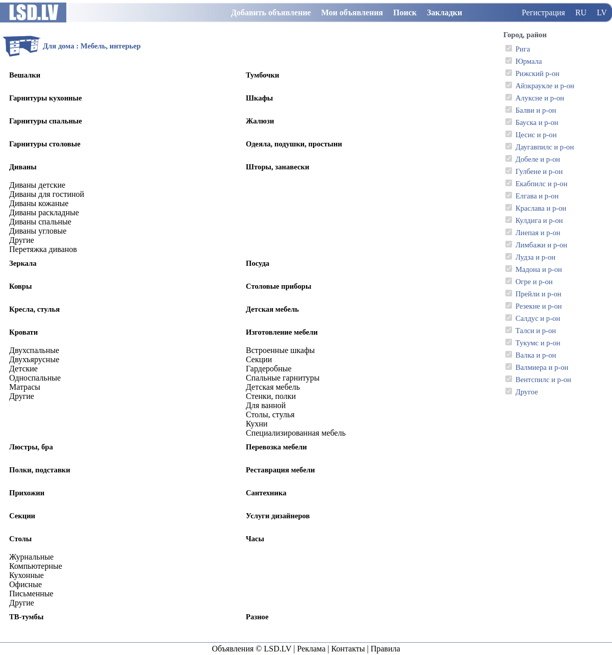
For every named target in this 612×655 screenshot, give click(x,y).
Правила (385, 648)
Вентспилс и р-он (543, 379)
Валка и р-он (536, 355)
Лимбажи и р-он (542, 245)
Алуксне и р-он (540, 98)
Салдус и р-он (538, 318)
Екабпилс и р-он (542, 184)
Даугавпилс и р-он (545, 147)
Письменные (31, 593)
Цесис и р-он (536, 135)
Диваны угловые (37, 230)
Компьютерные (35, 566)
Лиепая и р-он (538, 233)
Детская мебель (273, 387)
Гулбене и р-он (539, 171)
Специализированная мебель (296, 433)
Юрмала (529, 61)
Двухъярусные (34, 359)
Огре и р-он (534, 282)
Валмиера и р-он (542, 367)
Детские (23, 368)
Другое (527, 392)
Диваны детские (37, 185)
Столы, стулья (270, 414)
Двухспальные (34, 350)
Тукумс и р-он (538, 343)
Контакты (348, 648)
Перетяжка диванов (43, 249)
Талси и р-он (536, 330)
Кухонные (26, 575)
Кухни (257, 423)
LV (602, 12)
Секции (259, 359)
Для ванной (266, 405)
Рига (523, 49)
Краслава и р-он (541, 208)
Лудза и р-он (535, 257)
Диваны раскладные (44, 212)
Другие (21, 240)
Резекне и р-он (539, 306)
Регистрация (543, 12)
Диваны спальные (40, 221)
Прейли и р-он (539, 294)
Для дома (58, 46)
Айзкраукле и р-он (545, 86)
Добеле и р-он (538, 159)
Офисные (25, 584)
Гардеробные (269, 368)
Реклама (311, 648)
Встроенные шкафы (280, 350)
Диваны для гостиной (46, 194)
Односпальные (35, 377)
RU (580, 12)
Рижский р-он (537, 73)
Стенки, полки (271, 396)
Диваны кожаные (38, 203)
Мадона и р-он (539, 269)
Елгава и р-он (537, 196)
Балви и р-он (536, 110)
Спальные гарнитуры (283, 377)
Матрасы (24, 387)
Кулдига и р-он (539, 220)
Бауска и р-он (537, 122)
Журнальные (31, 556)
